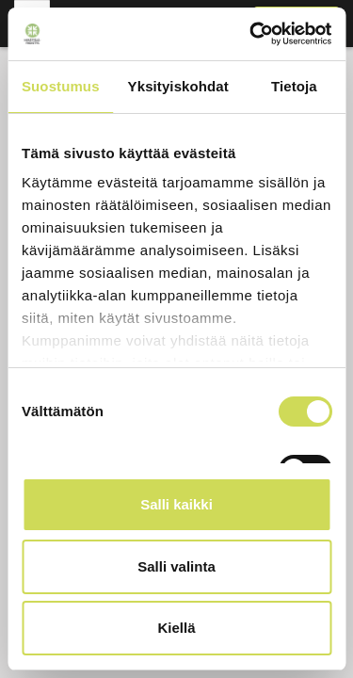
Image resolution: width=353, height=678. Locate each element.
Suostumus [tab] (61, 86)
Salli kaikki (176, 504)
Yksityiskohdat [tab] (178, 86)
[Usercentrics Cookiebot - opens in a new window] (251, 34)
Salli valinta (176, 566)
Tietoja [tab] (294, 86)
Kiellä (176, 628)
